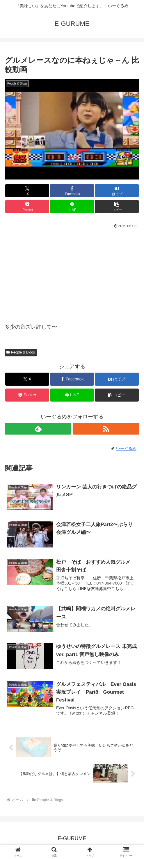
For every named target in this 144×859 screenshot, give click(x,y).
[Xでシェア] (27, 190)
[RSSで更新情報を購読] (106, 429)
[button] (116, 206)
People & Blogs (20, 352)
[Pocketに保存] (27, 206)
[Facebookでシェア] (72, 190)
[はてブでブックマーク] (116, 190)
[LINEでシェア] (72, 206)
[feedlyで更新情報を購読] (38, 429)
